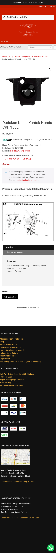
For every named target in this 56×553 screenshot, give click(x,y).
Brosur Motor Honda (8, 344)
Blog (2, 342)
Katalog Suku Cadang (9, 353)
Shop (11, 56)
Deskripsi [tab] (9, 247)
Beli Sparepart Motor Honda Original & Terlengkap (20, 361)
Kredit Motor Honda (8, 356)
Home (4, 56)
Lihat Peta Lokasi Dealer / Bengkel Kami (17, 481)
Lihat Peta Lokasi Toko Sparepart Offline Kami (20, 518)
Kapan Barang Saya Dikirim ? (12, 380)
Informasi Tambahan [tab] (14, 252)
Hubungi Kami (6, 377)
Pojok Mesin (5, 359)
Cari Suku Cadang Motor (10, 47)
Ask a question (10, 297)
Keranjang (52, 6)
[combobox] (28, 17)
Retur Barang (5, 382)
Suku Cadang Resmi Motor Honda (29, 56)
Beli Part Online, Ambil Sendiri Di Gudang (17, 374)
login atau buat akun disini (27, 180)
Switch (47, 56)
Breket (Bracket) (17, 151)
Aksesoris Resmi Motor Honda (13, 339)
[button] (3, 41)
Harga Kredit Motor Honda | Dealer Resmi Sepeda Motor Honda (28, 12)
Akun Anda (42, 6)
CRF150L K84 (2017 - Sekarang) (18, 159)
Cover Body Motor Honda (10, 347)
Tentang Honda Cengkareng (11, 385)
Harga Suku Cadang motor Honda (14, 350)
